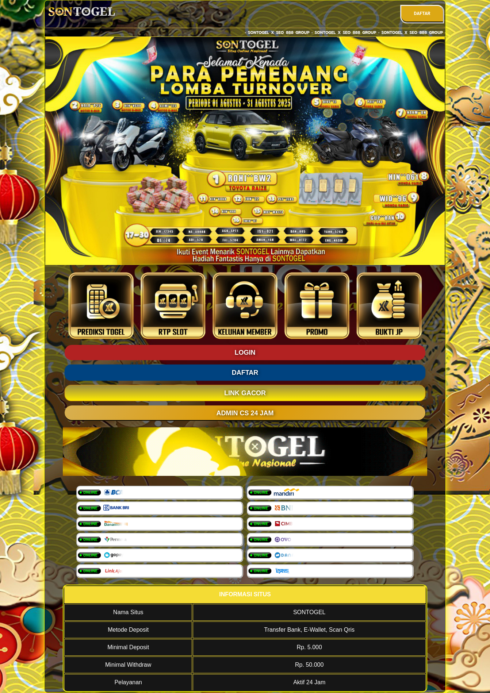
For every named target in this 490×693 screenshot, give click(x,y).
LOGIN (245, 352)
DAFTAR (422, 13)
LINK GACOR (245, 393)
